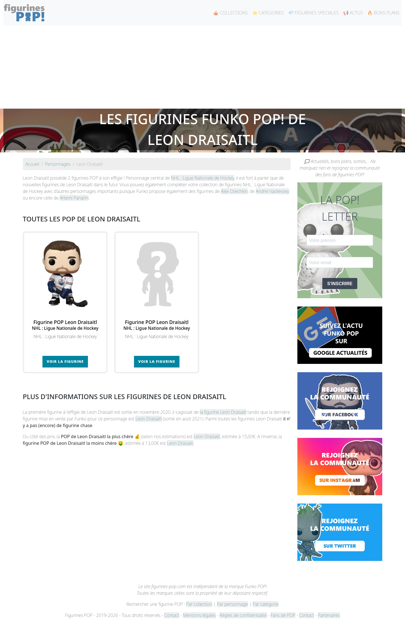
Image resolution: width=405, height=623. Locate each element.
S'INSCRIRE (340, 283)
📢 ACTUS (353, 13)
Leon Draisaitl (148, 419)
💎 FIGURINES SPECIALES (313, 13)
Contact (171, 615)
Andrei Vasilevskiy (272, 191)
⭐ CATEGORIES (268, 13)
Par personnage (232, 604)
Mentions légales (199, 615)
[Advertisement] (202, 67)
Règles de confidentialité (243, 615)
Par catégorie (266, 604)
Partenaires (329, 615)
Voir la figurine (65, 361)
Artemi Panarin (74, 198)
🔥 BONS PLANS (383, 13)
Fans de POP (282, 615)
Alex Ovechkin (234, 191)
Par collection (199, 604)
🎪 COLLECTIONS (230, 13)
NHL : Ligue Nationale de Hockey (202, 178)
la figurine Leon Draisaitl (223, 412)
